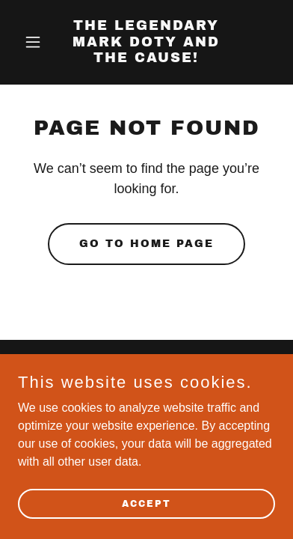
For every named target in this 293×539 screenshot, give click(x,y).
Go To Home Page (146, 243)
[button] (37, 42)
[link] (147, 58)
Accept (146, 503)
